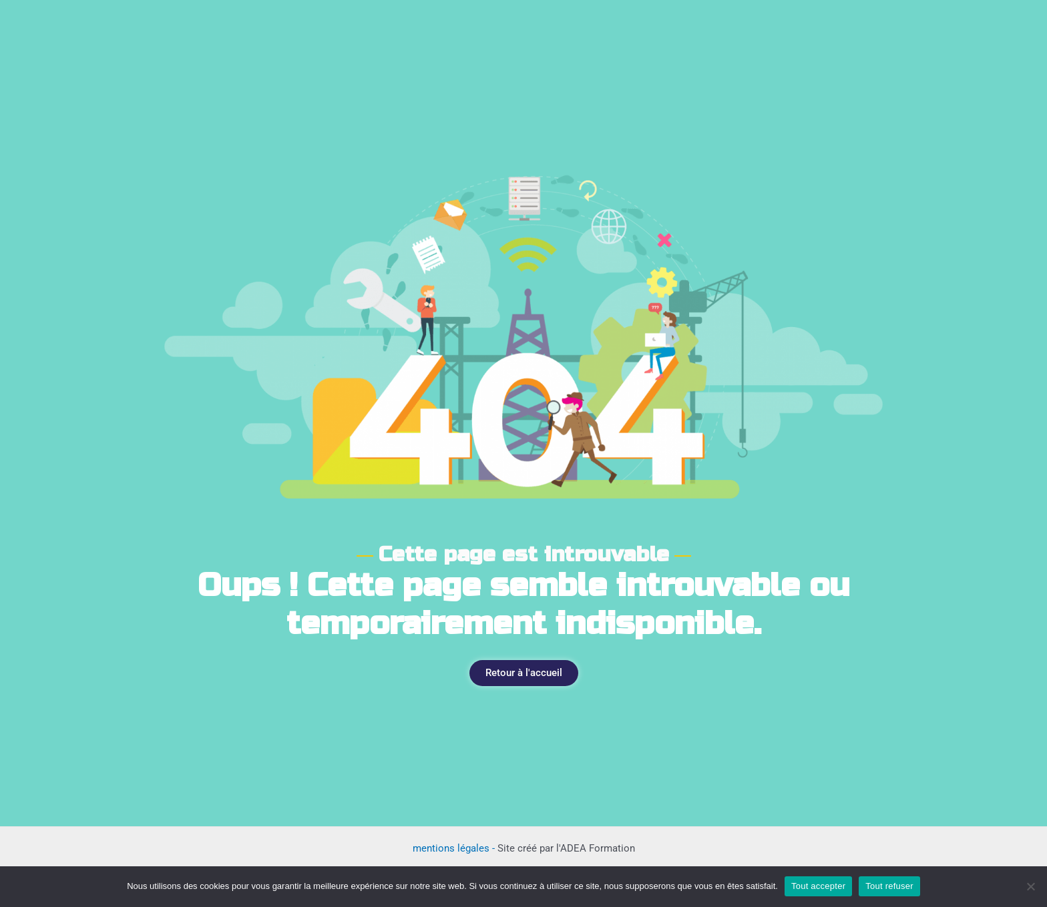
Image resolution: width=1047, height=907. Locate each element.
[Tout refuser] (1030, 886)
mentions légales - (455, 848)
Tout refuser (889, 886)
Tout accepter (818, 886)
